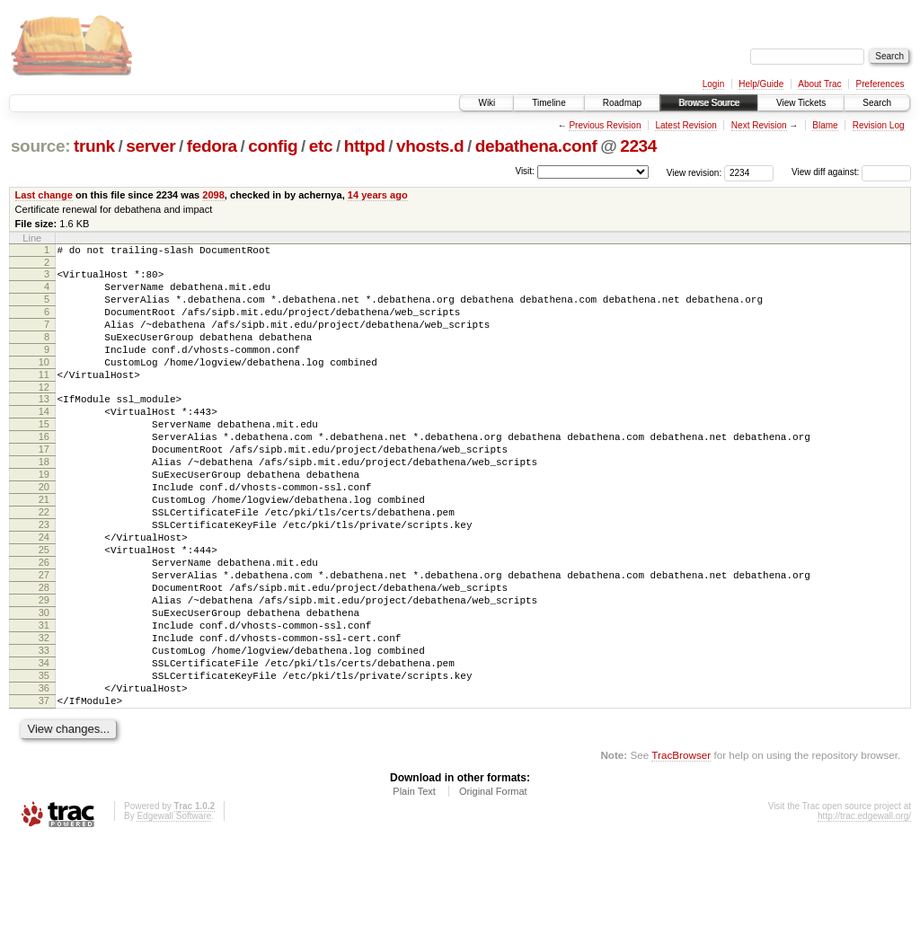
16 (44, 471)
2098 (213, 194)
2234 (638, 146)
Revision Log (879, 125)
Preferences (880, 84)
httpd (364, 146)
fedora (212, 146)
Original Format (493, 885)
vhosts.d (430, 146)
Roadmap (622, 103)
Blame (824, 125)
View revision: (694, 172)
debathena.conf (536, 146)
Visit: (525, 171)
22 (44, 563)
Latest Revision (685, 125)
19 (44, 517)
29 (44, 670)
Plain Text (414, 885)
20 (44, 532)
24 (44, 593)
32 (44, 715)
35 (44, 761)
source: (40, 146)
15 (44, 456)
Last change (44, 194)
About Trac (819, 84)
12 (44, 414)
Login (713, 84)
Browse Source (708, 103)
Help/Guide (761, 84)
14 (44, 441)
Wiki (486, 103)
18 (44, 502)
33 (44, 731)
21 (44, 547)
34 (44, 746)
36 (44, 776)
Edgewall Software (174, 910)
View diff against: (851, 172)
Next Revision (759, 125)
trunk (94, 146)
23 (44, 578)
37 (44, 792)
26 (44, 624)
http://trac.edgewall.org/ (864, 910)
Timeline (548, 103)
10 (44, 383)
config (272, 146)
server (150, 146)
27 (44, 639)
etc (320, 146)
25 (44, 609)
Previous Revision (605, 125)
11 (44, 398)
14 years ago (378, 194)
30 (44, 685)
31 (44, 700)
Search (876, 103)
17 (44, 486)
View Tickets (801, 103)
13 (44, 425)
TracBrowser (681, 849)
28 (44, 654)
